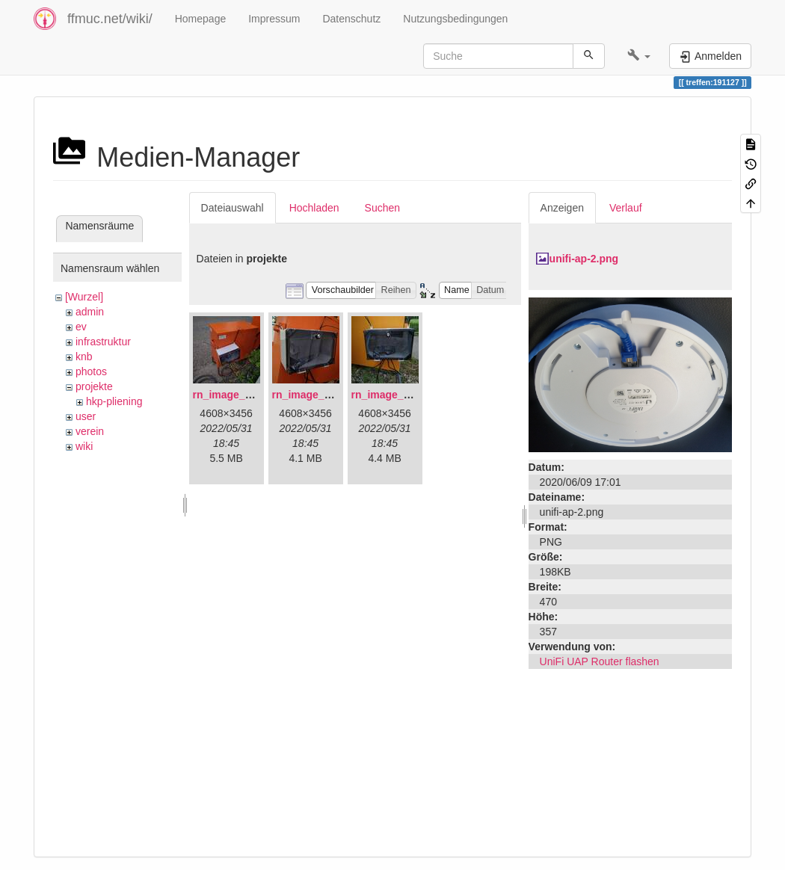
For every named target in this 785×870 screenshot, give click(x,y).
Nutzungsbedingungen (455, 19)
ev (81, 327)
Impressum (274, 19)
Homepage (201, 19)
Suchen (382, 208)
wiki (84, 446)
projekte (94, 386)
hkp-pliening (114, 401)
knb (84, 356)
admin (90, 312)
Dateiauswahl (232, 208)
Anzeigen (562, 208)
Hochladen (314, 208)
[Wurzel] (84, 297)
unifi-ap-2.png (584, 259)
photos (91, 371)
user (86, 416)
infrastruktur (103, 342)
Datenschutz (351, 19)
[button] (639, 56)
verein (90, 431)
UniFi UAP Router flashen (599, 661)
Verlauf (625, 208)
